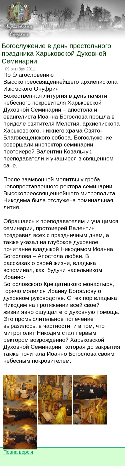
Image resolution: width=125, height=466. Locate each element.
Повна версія (18, 452)
